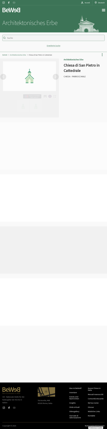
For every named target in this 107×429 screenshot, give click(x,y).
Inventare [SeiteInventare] (73, 392)
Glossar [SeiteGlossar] (91, 407)
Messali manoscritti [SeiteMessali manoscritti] (95, 394)
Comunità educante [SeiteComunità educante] (96, 398)
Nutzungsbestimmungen (95, 426)
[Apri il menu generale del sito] (104, 10)
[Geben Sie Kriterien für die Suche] (53, 38)
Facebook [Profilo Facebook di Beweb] (8, 1)
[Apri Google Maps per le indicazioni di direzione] (46, 392)
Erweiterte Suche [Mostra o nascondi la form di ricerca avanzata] (53, 45)
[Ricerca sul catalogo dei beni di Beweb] (53, 38)
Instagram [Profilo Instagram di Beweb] (3, 1)
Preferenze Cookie (95, 428)
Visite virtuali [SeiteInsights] (74, 407)
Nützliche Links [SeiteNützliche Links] (94, 411)
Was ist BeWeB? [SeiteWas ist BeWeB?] (75, 388)
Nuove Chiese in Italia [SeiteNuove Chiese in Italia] (94, 389)
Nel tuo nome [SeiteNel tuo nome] (93, 403)
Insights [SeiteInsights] (72, 403)
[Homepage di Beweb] (11, 10)
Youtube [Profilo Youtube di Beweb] (14, 1)
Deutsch (101, 3)
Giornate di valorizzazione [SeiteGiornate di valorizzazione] (75, 416)
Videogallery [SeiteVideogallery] (74, 411)
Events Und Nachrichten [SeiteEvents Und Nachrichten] (74, 398)
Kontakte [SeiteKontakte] (91, 415)
